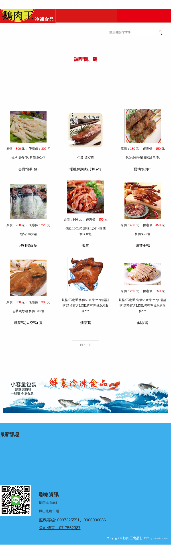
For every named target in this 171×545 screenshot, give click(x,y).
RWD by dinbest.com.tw (156, 539)
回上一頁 (85, 345)
